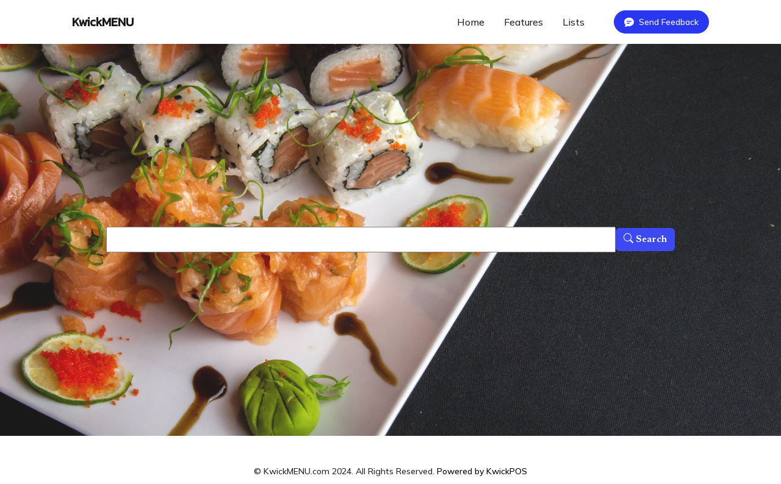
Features (523, 22)
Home (470, 22)
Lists (574, 22)
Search (645, 239)
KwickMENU (103, 22)
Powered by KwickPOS (482, 471)
